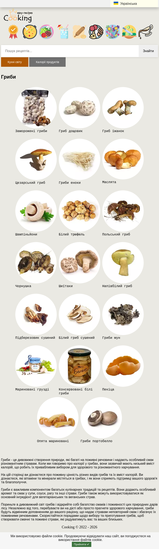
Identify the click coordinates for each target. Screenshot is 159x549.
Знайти (148, 51)
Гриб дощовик (71, 131)
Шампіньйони (26, 234)
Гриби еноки (70, 183)
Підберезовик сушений (35, 338)
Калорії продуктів (47, 62)
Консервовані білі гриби (76, 391)
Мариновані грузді (32, 389)
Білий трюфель (72, 234)
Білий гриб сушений (77, 338)
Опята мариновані (53, 441)
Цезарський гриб (30, 183)
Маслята (109, 182)
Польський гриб (116, 234)
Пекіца (108, 389)
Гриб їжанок (113, 131)
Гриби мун (111, 338)
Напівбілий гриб (117, 286)
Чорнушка (23, 286)
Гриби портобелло (96, 441)
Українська (125, 3)
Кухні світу (15, 62)
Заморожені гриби (31, 131)
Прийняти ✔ (81, 544)
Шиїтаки (66, 286)
